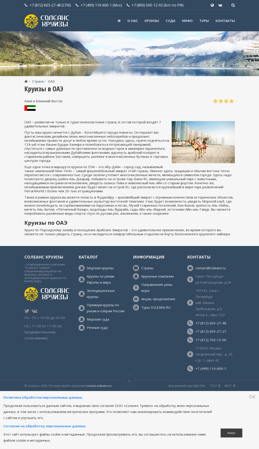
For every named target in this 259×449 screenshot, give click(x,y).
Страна (38, 81)
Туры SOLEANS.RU (156, 307)
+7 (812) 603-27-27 (210, 331)
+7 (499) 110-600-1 (96, 5)
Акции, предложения (158, 299)
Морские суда (98, 319)
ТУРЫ (204, 20)
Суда (170, 20)
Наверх (231, 432)
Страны (147, 268)
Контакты (225, 20)
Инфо (187, 20)
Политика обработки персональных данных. (43, 397)
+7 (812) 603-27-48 (45, 5)
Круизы (152, 20)
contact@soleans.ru (210, 268)
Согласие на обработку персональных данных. (44, 426)
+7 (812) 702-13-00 (210, 340)
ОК (252, 396)
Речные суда (97, 327)
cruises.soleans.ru (98, 386)
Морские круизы (100, 268)
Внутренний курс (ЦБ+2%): (187, 386)
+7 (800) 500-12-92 (147, 5)
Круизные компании (157, 276)
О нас (132, 20)
